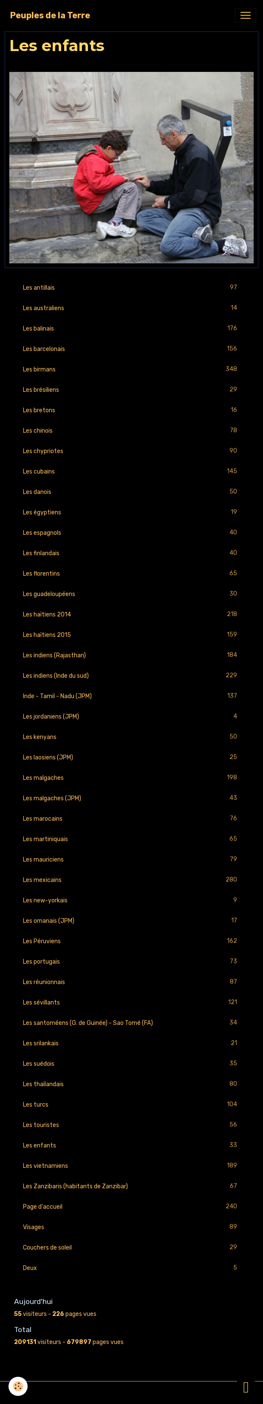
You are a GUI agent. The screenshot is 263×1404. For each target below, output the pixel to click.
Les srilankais (131, 1043)
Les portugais (131, 962)
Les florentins (131, 574)
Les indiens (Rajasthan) (131, 655)
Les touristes (131, 1125)
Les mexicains (131, 880)
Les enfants (131, 1145)
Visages (131, 1227)
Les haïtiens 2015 (131, 635)
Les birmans (131, 369)
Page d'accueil (131, 1207)
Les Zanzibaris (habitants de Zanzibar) (131, 1186)
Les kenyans (131, 737)
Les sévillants (131, 1002)
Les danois (131, 492)
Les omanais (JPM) (131, 921)
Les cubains (131, 472)
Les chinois (131, 431)
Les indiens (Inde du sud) (131, 676)
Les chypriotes (131, 451)
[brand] (50, 15)
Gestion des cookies (131, 1392)
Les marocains (131, 819)
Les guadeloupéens (131, 594)
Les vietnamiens (131, 1166)
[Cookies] (18, 1386)
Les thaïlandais (131, 1084)
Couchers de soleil (131, 1248)
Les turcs (131, 1105)
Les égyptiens (131, 512)
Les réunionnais (131, 982)
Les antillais (131, 288)
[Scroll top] (246, 1387)
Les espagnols (131, 533)
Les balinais (131, 329)
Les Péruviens (131, 941)
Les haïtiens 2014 (131, 614)
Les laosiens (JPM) (131, 757)
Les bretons (131, 410)
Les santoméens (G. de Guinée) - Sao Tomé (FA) (131, 1023)
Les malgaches (131, 778)
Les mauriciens (131, 860)
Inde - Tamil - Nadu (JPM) (131, 696)
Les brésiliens (131, 390)
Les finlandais (131, 553)
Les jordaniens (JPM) (131, 717)
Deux (131, 1268)
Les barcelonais (131, 349)
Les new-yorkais (131, 900)
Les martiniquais (131, 839)
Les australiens (131, 308)
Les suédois (131, 1064)
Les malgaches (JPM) (131, 798)
